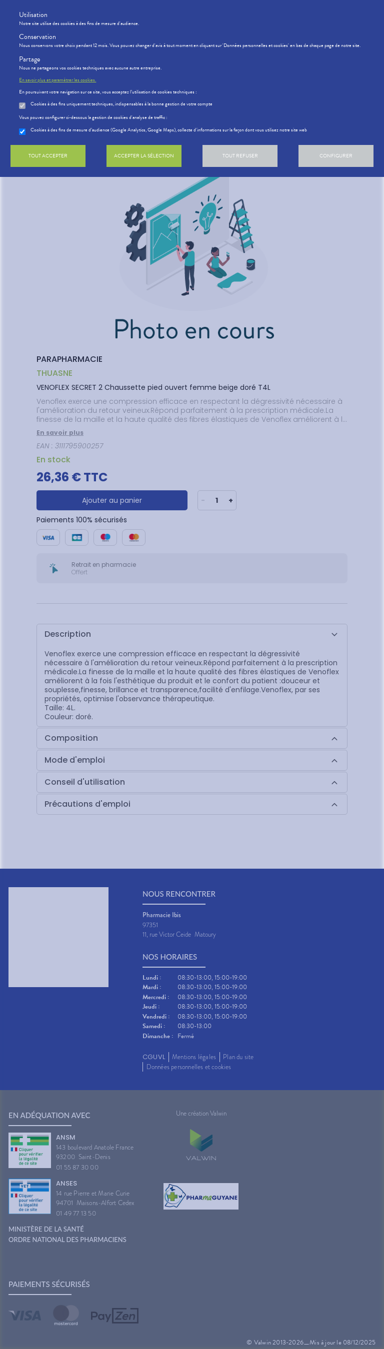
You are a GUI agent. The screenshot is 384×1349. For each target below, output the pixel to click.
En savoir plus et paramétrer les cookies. (57, 79)
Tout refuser (240, 155)
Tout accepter (48, 155)
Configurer (336, 155)
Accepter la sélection (144, 155)
